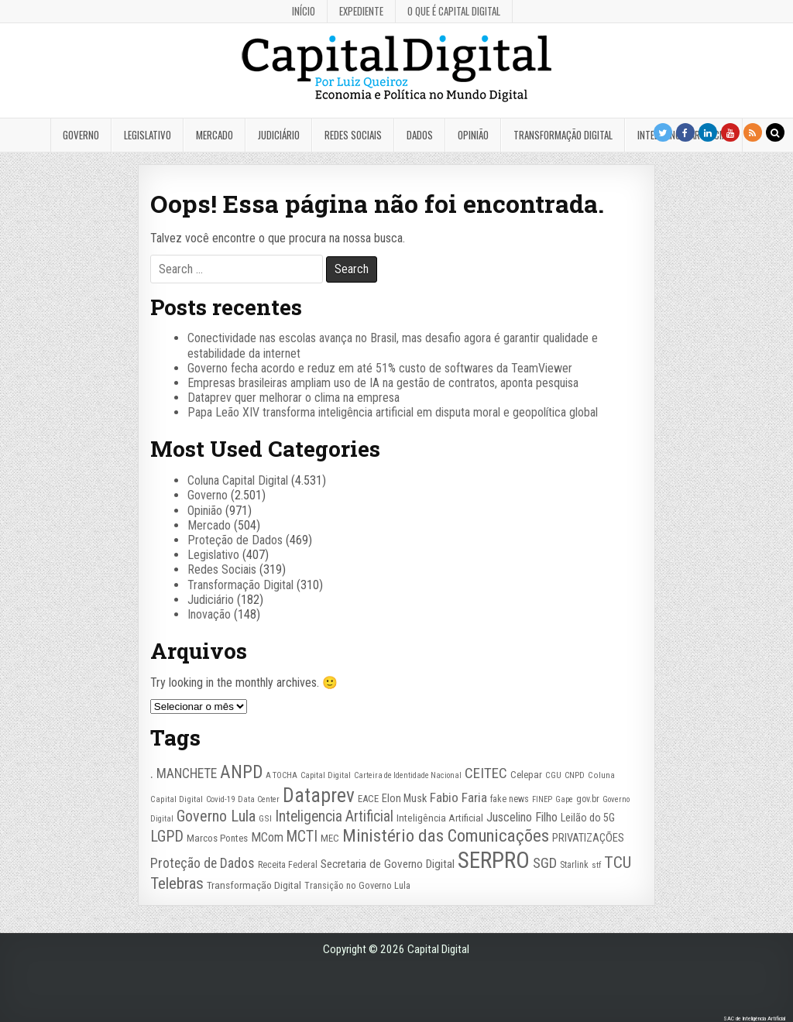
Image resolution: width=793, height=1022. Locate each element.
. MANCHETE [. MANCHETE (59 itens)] (183, 773)
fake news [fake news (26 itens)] (509, 799)
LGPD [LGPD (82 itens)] (167, 836)
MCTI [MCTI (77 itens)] (302, 836)
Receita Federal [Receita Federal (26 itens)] (288, 864)
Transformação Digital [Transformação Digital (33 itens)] (254, 885)
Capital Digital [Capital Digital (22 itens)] (325, 775)
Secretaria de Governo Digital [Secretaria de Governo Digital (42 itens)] (388, 864)
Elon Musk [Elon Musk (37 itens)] (404, 798)
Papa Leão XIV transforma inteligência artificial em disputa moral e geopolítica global (392, 412)
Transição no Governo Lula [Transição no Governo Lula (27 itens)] (357, 885)
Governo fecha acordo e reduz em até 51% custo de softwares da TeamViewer (379, 368)
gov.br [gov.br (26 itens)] (587, 799)
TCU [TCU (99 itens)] (617, 862)
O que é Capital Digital (453, 11)
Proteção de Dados (235, 540)
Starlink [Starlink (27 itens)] (574, 864)
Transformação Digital (563, 134)
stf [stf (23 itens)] (596, 865)
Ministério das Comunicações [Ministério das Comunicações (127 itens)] (445, 835)
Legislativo (147, 134)
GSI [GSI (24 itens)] (265, 818)
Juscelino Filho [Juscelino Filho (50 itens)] (522, 817)
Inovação (209, 614)
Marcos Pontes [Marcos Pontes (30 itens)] (217, 838)
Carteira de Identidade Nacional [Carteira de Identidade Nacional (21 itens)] (408, 775)
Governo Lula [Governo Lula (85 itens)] (216, 816)
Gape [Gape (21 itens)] (564, 799)
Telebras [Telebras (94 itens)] (177, 883)
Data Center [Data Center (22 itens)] (259, 799)
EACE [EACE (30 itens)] (368, 798)
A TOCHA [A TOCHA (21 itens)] (281, 775)
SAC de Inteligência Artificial (754, 1018)
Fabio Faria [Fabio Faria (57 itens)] (458, 797)
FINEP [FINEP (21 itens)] (542, 799)
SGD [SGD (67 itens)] (545, 863)
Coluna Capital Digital (237, 480)
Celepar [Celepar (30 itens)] (526, 774)
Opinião (473, 134)
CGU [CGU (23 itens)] (553, 775)
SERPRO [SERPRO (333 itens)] (494, 860)
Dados (420, 134)
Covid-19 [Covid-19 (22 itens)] (220, 799)
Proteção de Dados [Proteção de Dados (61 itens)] (202, 863)
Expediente (361, 11)
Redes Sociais (353, 134)
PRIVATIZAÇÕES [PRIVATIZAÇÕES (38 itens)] (588, 838)
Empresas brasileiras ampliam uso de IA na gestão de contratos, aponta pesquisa (382, 383)
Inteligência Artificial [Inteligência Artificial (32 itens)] (439, 817)
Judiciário (279, 134)
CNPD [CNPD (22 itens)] (575, 775)
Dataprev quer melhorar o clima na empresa (293, 397)
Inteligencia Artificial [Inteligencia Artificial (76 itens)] (334, 816)
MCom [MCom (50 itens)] (267, 837)
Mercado (214, 134)
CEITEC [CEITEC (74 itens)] (486, 773)
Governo (81, 134)
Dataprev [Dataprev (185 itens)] (319, 795)
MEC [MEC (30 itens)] (330, 838)
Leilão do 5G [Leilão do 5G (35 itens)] (588, 817)
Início (303, 11)
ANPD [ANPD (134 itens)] (241, 772)
